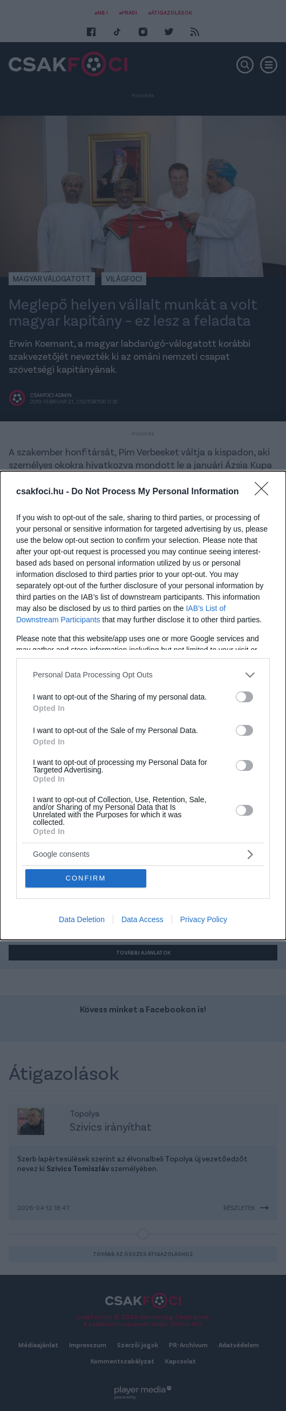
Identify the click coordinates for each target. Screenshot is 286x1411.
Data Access (142, 920)
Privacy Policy (203, 920)
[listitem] (143, 674)
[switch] (244, 696)
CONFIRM (86, 878)
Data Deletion (82, 920)
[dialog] (143, 705)
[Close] (265, 491)
